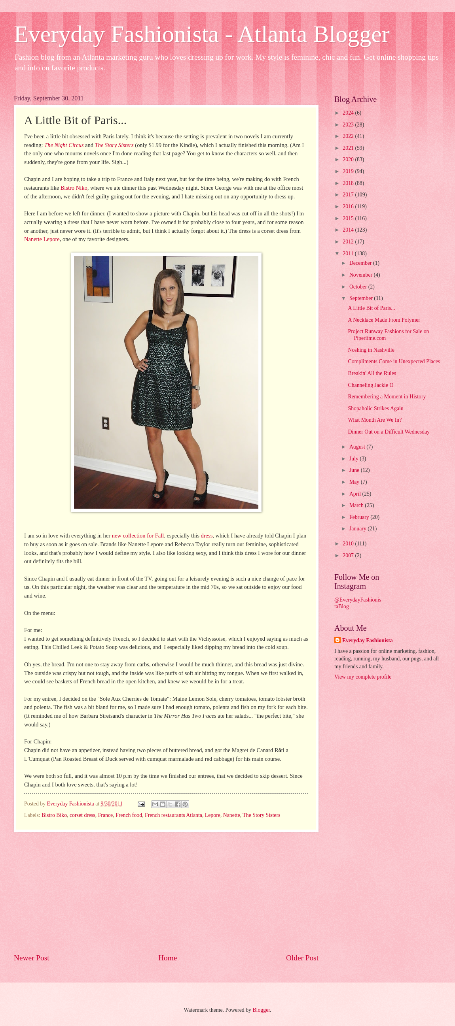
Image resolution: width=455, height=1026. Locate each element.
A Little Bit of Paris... (371, 308)
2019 (349, 171)
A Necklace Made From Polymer (384, 320)
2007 (349, 555)
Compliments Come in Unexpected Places (394, 361)
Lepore (212, 815)
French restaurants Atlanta (173, 815)
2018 (349, 183)
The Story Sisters (261, 815)
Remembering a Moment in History (387, 397)
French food (129, 815)
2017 (349, 195)
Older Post (302, 958)
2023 (349, 125)
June (355, 470)
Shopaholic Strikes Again (375, 408)
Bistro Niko (74, 188)
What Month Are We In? (375, 420)
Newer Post (31, 958)
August (357, 447)
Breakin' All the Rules (372, 373)
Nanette (231, 815)
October (358, 287)
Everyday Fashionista (367, 640)
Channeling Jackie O (370, 385)
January (358, 529)
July (354, 459)
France (105, 815)
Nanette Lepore (42, 239)
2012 (349, 242)
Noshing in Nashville (371, 350)
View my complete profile (362, 677)
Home (167, 958)
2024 (349, 113)
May (355, 482)
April (355, 494)
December (361, 263)
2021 (349, 148)
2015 (349, 218)
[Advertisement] (166, 892)
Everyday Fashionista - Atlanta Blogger (202, 34)
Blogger (261, 1010)
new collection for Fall (138, 535)
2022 (349, 136)
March (357, 505)
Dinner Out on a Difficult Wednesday (388, 432)
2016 (349, 206)
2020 (349, 159)
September (361, 298)
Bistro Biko (54, 815)
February (359, 517)
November (361, 275)
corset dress (82, 815)
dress (207, 535)
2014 (349, 230)
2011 (349, 253)
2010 (349, 544)
